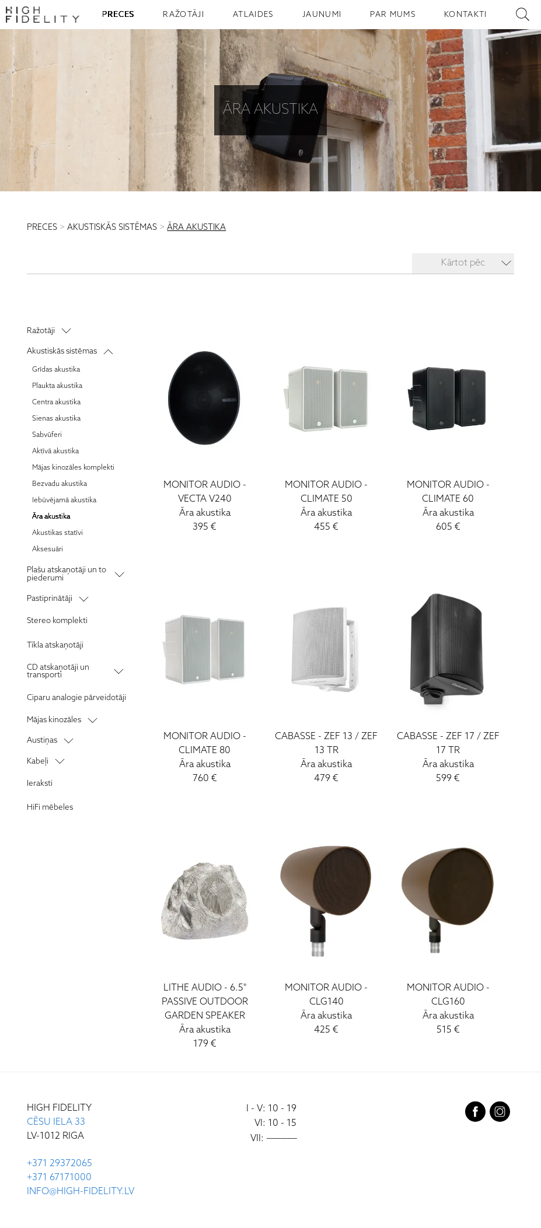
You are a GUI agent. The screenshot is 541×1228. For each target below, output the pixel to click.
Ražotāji (41, 330)
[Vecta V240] (205, 429)
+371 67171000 (59, 1177)
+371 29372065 (59, 1163)
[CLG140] (327, 932)
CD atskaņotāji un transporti (58, 671)
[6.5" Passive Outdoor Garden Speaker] (205, 939)
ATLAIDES (253, 14)
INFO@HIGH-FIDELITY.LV (80, 1191)
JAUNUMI (321, 14)
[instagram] (500, 1114)
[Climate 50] (327, 429)
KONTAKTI (465, 14)
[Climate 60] (448, 429)
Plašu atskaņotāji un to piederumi (66, 573)
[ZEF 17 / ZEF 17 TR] (448, 680)
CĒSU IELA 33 (56, 1122)
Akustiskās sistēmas (62, 351)
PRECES (118, 14)
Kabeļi (37, 761)
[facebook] (475, 1114)
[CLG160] (448, 932)
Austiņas (42, 740)
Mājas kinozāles (54, 720)
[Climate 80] (205, 680)
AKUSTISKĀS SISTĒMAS (112, 227)
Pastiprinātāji (49, 598)
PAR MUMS (393, 14)
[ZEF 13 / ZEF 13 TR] (327, 680)
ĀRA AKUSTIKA (196, 227)
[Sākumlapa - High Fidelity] (42, 14)
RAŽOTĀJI (183, 14)
